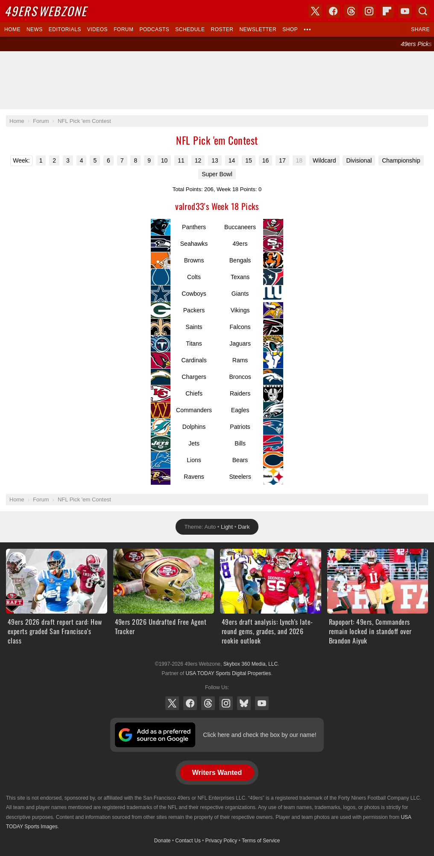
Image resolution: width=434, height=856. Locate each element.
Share (420, 29)
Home (12, 29)
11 (181, 160)
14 (232, 160)
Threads (208, 703)
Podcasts (154, 29)
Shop (290, 29)
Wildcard (324, 160)
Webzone (45, 11)
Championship (401, 160)
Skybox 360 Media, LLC (250, 664)
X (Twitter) (172, 703)
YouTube (262, 703)
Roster (222, 29)
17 (282, 160)
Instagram (226, 703)
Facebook (190, 703)
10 (164, 160)
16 (265, 160)
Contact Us (187, 841)
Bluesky (244, 703)
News (34, 29)
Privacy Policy (221, 841)
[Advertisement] (217, 80)
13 (214, 160)
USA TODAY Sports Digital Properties (228, 673)
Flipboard (387, 11)
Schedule (190, 29)
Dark (243, 527)
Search (423, 11)
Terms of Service (261, 841)
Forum (123, 29)
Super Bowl (217, 174)
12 (198, 160)
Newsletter (257, 29)
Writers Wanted (217, 772)
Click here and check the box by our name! (259, 734)
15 (248, 160)
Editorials (65, 29)
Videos (97, 29)
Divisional (359, 160)
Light (227, 527)
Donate (162, 841)
